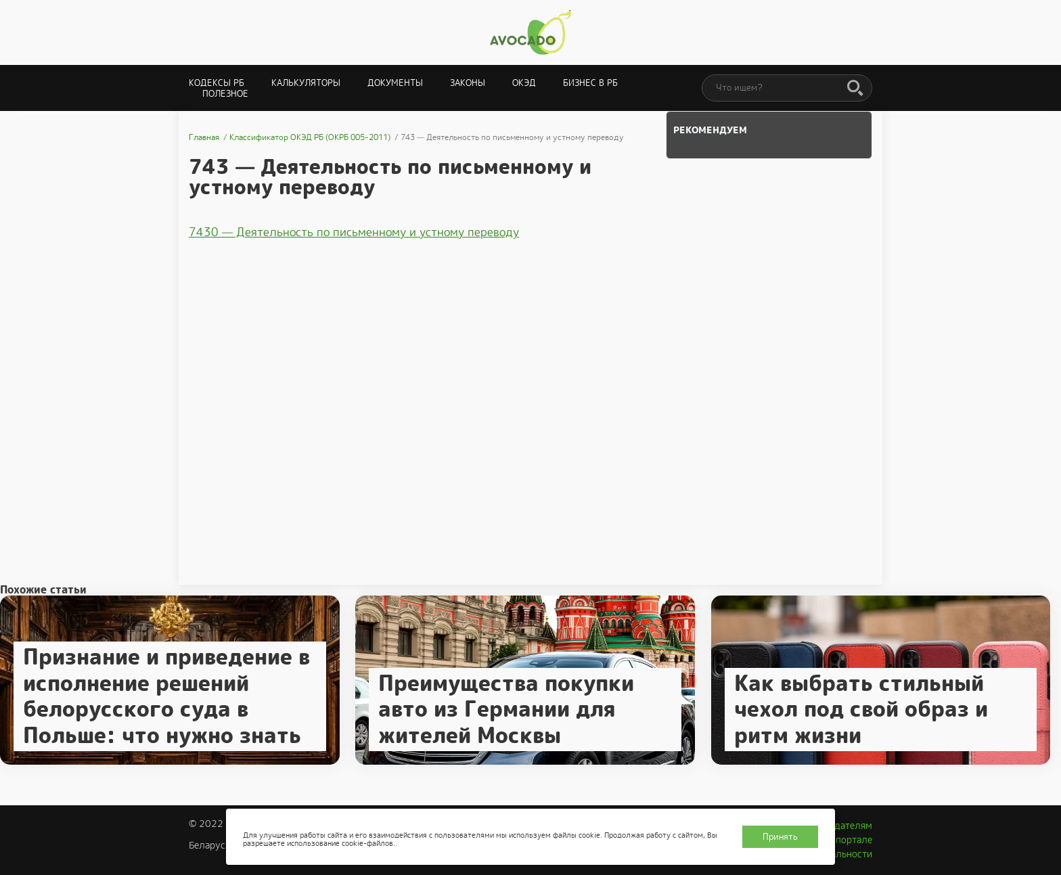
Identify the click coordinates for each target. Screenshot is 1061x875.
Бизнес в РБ (590, 82)
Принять (780, 836)
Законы (467, 82)
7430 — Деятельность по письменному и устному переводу (354, 232)
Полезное (225, 93)
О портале (849, 840)
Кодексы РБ (216, 82)
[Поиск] (855, 88)
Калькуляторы (305, 82)
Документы (395, 82)
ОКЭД (524, 82)
